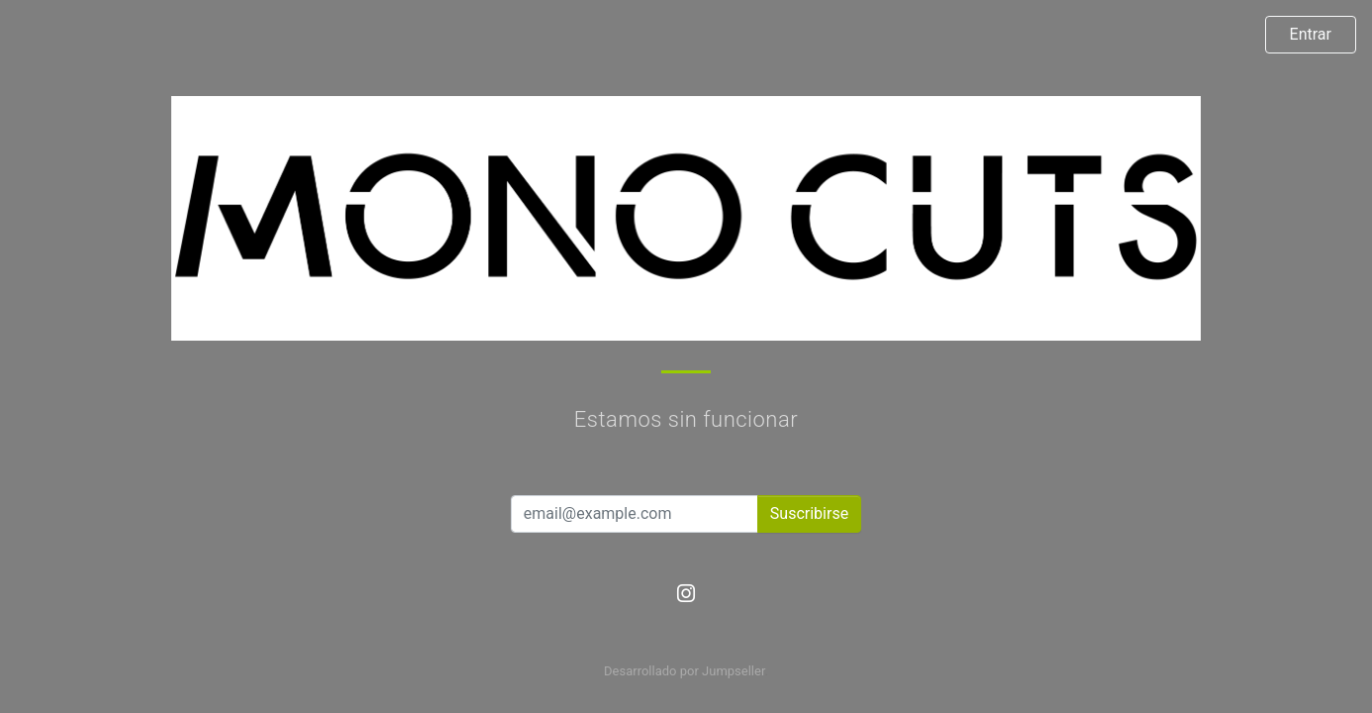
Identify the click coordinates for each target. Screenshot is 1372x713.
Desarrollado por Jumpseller (684, 670)
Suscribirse (809, 513)
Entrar (1310, 34)
